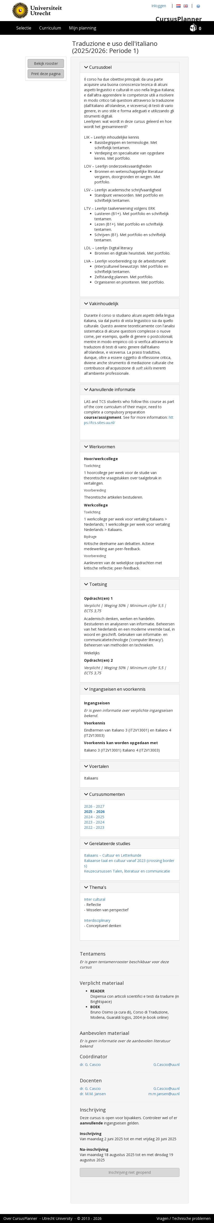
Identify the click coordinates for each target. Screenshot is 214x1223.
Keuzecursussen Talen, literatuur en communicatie (127, 871)
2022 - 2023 (94, 827)
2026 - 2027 (94, 806)
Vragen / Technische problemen (184, 1218)
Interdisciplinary (97, 920)
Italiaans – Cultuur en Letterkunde (112, 855)
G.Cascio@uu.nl (166, 1064)
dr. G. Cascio (90, 1064)
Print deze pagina (46, 73)
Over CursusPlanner (20, 1218)
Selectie (23, 28)
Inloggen (158, 5)
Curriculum (50, 28)
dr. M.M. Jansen (93, 1093)
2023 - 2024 (94, 822)
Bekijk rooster (46, 63)
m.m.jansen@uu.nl (164, 1093)
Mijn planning (82, 28)
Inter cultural (94, 899)
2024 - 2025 (94, 816)
